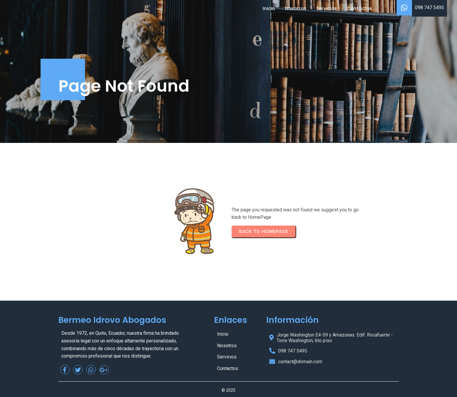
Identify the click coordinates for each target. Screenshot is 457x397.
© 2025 (228, 390)
